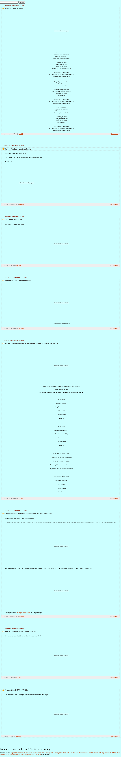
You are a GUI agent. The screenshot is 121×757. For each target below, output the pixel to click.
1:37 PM (18, 265)
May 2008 (78, 753)
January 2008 (49, 753)
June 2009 (37, 754)
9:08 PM (21, 204)
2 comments (114, 204)
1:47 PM (21, 134)
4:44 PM (21, 498)
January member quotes (23, 612)
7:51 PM (21, 616)
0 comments (114, 134)
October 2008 (116, 753)
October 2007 (22, 753)
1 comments (114, 498)
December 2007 (40, 753)
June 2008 (85, 753)
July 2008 (91, 753)
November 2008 (4, 754)
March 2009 (30, 754)
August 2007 (14, 753)
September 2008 (106, 753)
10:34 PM (21, 328)
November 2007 (31, 753)
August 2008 (97, 753)
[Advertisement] (60, 141)
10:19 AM (18, 677)
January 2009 (23, 754)
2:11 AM (18, 736)
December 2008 (14, 754)
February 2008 (58, 753)
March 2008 (65, 753)
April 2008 (72, 753)
